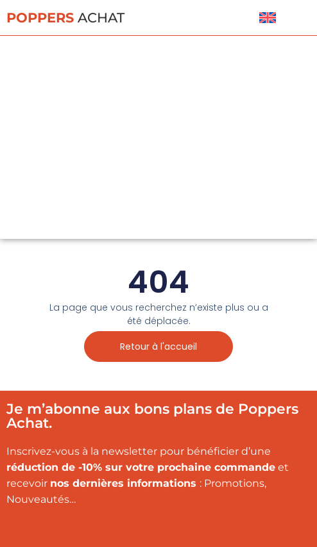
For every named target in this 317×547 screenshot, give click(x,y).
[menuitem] (267, 17)
